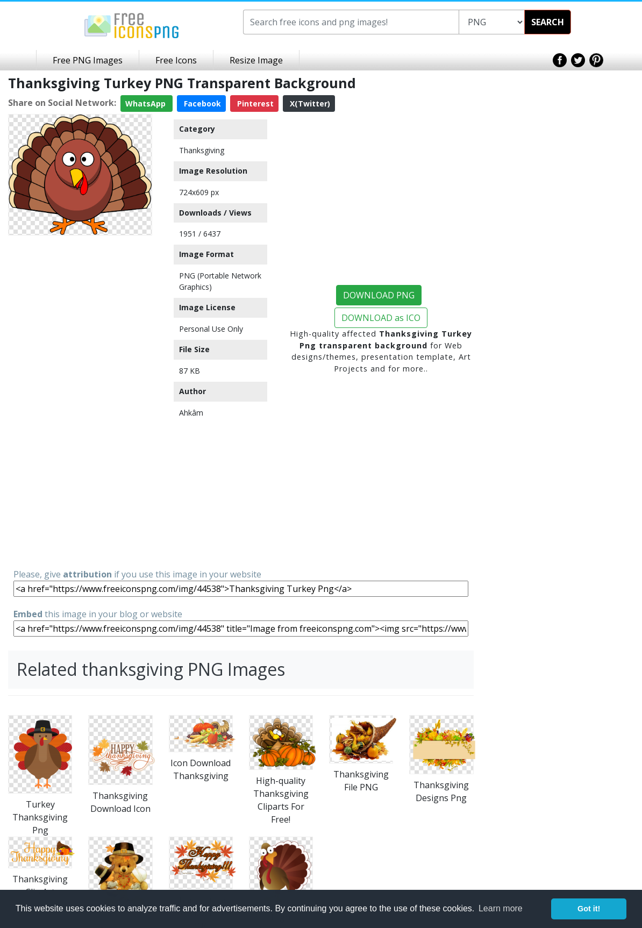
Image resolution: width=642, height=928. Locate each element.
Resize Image (256, 60)
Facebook (201, 103)
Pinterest (254, 103)
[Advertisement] (80, 401)
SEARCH (547, 22)
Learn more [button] (501, 908)
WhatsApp (146, 103)
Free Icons (176, 60)
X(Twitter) (309, 103)
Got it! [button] (588, 908)
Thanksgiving (201, 150)
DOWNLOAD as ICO (380, 318)
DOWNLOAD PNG (379, 295)
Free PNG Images (88, 60)
